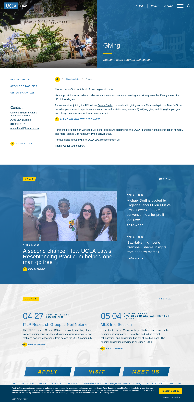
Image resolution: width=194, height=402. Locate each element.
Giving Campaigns (22, 93)
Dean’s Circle (105, 105)
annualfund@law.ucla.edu (24, 128)
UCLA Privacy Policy (19, 399)
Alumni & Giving (73, 79)
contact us (114, 139)
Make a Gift (154, 384)
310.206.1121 (17, 124)
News (42, 384)
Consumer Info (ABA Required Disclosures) (112, 384)
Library (72, 384)
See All (165, 179)
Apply (133, 6)
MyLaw (162, 6)
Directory (175, 384)
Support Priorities (23, 86)
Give (147, 6)
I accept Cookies (171, 391)
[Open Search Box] (188, 6)
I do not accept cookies (171, 397)
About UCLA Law (23, 384)
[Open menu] (179, 6)
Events (56, 384)
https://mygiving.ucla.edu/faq (95, 133)
